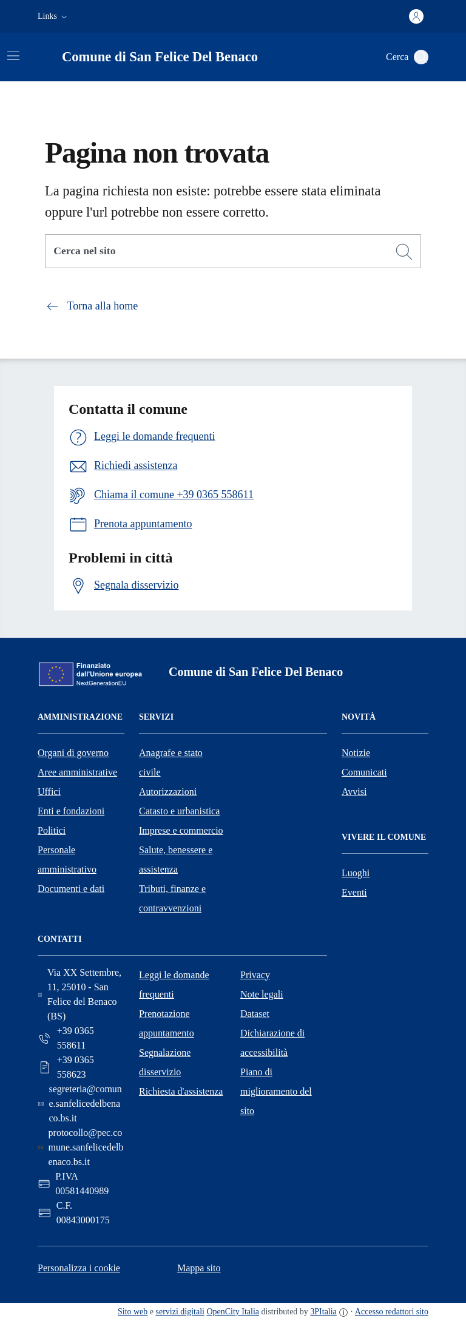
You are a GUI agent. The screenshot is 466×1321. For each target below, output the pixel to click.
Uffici (49, 791)
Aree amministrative (77, 772)
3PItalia (323, 1311)
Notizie (356, 753)
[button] (54, 16)
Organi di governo (73, 753)
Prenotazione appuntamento (166, 1023)
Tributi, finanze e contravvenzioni (172, 898)
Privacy (255, 975)
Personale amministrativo (67, 859)
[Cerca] (404, 252)
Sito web (132, 1311)
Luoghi (356, 873)
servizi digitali (180, 1311)
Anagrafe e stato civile (171, 762)
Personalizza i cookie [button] (79, 1268)
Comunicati (364, 772)
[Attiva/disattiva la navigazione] (13, 56)
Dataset (254, 1013)
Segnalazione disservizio (165, 1062)
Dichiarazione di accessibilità (272, 1043)
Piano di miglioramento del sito (276, 1091)
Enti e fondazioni (71, 811)
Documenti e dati (71, 888)
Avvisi (354, 791)
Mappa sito (199, 1268)
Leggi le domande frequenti (174, 984)
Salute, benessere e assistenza (175, 859)
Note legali (261, 994)
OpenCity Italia (232, 1311)
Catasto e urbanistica (179, 811)
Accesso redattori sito (391, 1311)
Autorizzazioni (168, 791)
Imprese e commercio (181, 830)
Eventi (354, 892)
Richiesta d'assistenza (181, 1091)
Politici (52, 830)
